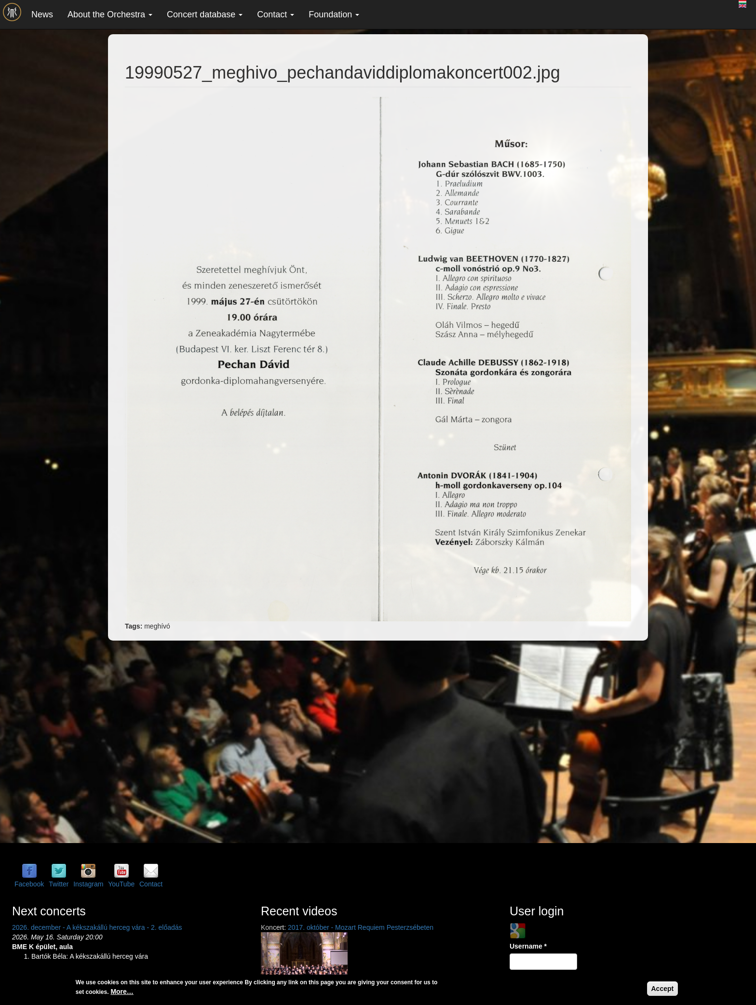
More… (121, 991)
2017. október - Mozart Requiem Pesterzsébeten (360, 927)
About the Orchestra (110, 14)
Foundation (334, 14)
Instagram (88, 884)
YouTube (121, 884)
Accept (662, 988)
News (42, 14)
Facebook (29, 884)
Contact (275, 14)
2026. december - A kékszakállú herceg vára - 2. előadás (97, 927)
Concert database (205, 14)
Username (528, 946)
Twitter (58, 884)
